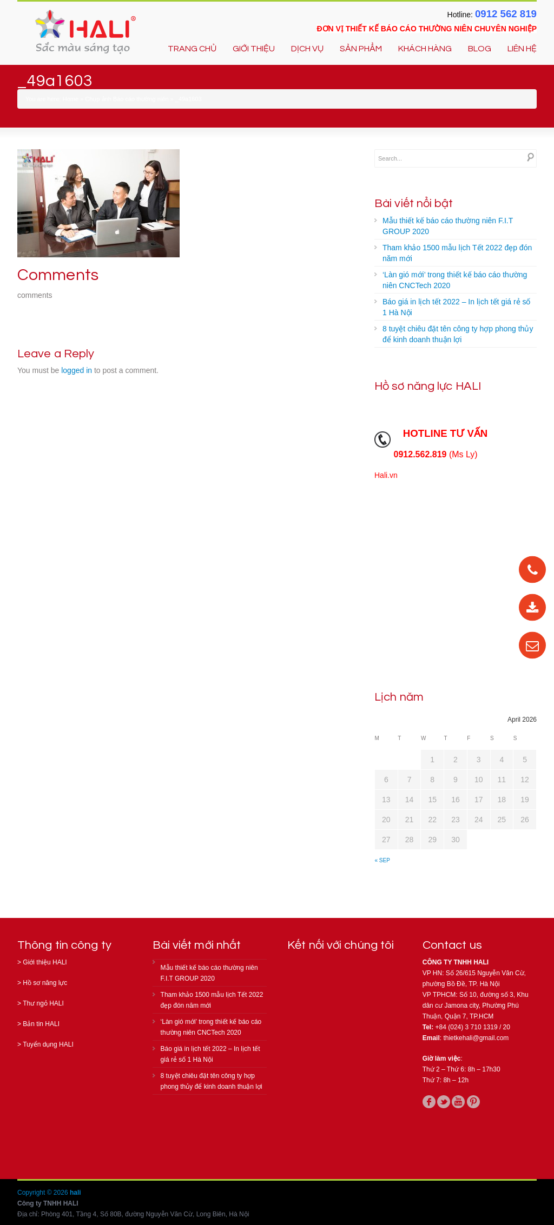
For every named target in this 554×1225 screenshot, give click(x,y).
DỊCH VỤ (307, 48)
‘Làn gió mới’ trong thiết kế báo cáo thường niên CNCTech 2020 (454, 280)
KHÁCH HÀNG (425, 48)
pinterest (473, 1101)
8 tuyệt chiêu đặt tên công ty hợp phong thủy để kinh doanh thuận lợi (457, 334)
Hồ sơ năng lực (45, 983)
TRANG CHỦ (192, 48)
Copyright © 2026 (43, 1192)
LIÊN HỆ (522, 48)
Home (70, 99)
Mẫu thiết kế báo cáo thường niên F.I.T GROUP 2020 (447, 226)
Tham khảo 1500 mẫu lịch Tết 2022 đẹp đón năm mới (457, 253)
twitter (443, 1101)
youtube (458, 1101)
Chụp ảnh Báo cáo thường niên (126, 99)
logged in (76, 370)
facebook (429, 1101)
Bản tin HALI (41, 1024)
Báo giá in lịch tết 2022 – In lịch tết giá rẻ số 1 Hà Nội (456, 307)
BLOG (479, 48)
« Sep (382, 860)
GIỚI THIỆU (254, 48)
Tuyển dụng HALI (48, 1044)
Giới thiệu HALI (45, 962)
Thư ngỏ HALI (43, 1003)
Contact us (452, 945)
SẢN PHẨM (361, 48)
